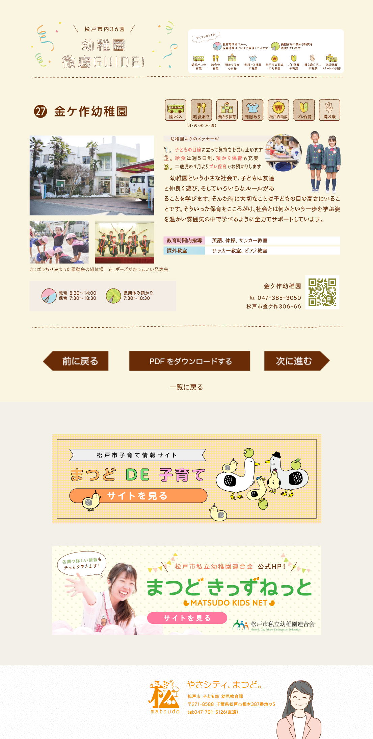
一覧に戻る (187, 387)
